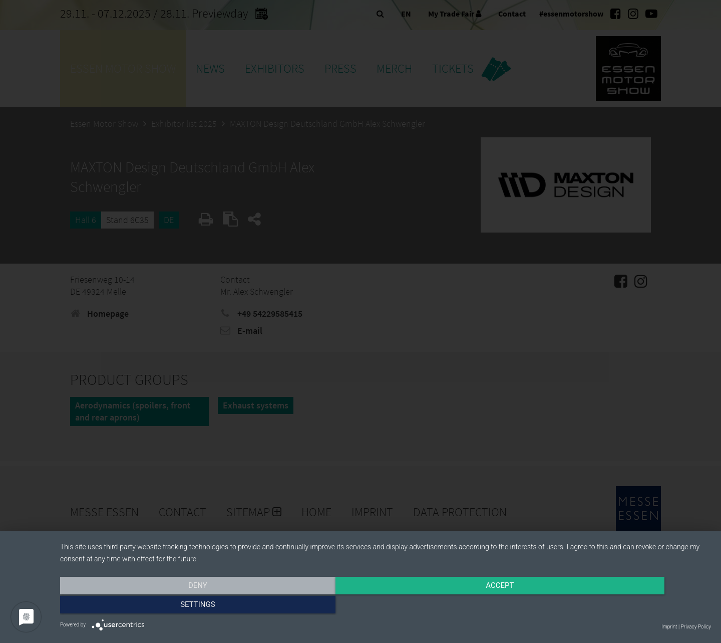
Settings (613, 606)
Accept (386, 606)
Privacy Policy (696, 626)
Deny (157, 606)
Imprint (669, 626)
